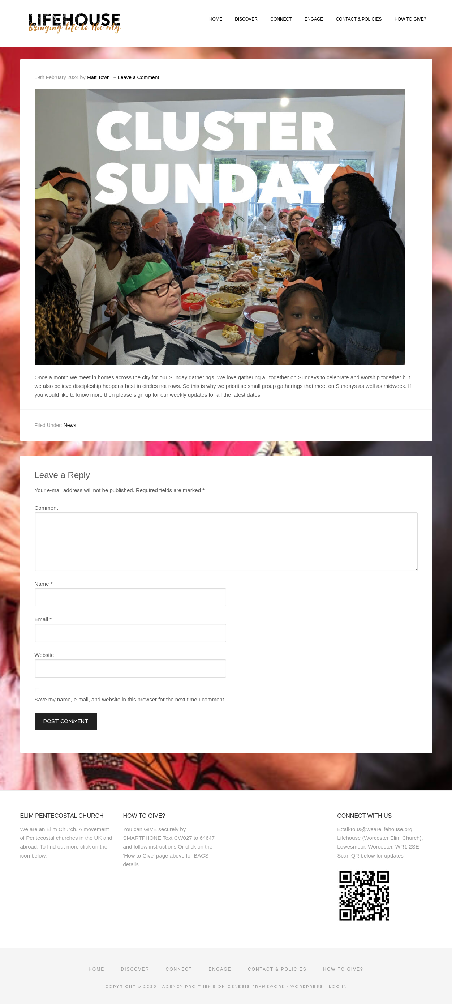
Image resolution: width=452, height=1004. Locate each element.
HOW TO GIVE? (410, 19)
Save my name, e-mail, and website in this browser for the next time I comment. (130, 699)
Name (44, 584)
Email (43, 619)
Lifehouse (100, 23)
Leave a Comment (138, 77)
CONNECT (281, 19)
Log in (338, 986)
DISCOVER (246, 19)
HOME (215, 19)
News (70, 425)
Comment (46, 508)
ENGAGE (314, 19)
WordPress (306, 986)
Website (44, 655)
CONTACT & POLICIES (359, 19)
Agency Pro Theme (189, 986)
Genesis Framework (256, 986)
